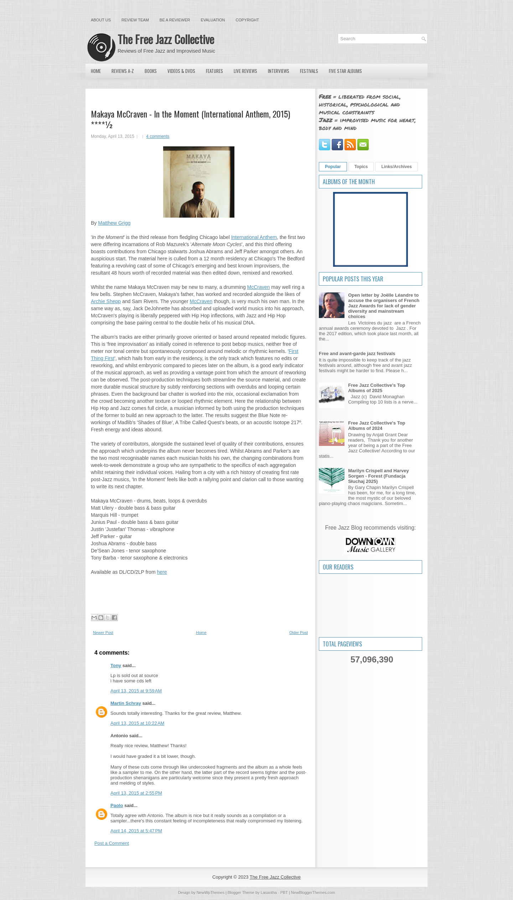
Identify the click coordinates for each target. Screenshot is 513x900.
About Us (101, 20)
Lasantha (269, 892)
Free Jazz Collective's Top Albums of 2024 (376, 425)
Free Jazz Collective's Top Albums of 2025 (376, 388)
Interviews (278, 70)
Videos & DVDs (181, 70)
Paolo (116, 805)
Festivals (309, 70)
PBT (284, 892)
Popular (333, 166)
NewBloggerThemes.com (313, 892)
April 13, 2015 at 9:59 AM (136, 690)
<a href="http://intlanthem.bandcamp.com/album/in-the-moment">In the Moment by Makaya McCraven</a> (198, 590)
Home (96, 70)
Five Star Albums (345, 70)
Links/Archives (396, 166)
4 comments (157, 136)
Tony (115, 665)
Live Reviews (245, 70)
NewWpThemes (210, 892)
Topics (361, 166)
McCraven (258, 287)
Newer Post (103, 632)
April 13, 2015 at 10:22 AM (137, 723)
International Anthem (254, 237)
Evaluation (213, 20)
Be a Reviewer (175, 20)
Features (214, 70)
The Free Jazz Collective (166, 39)
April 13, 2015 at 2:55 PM (136, 793)
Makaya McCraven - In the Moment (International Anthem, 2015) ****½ (190, 119)
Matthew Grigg (114, 223)
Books (151, 70)
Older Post (298, 632)
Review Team (135, 20)
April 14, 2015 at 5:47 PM (136, 830)
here (162, 572)
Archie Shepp (106, 301)
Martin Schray (125, 703)
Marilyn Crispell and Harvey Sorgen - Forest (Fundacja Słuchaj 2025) (378, 476)
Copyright (247, 20)
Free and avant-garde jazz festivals (357, 353)
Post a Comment (111, 843)
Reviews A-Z (123, 70)
